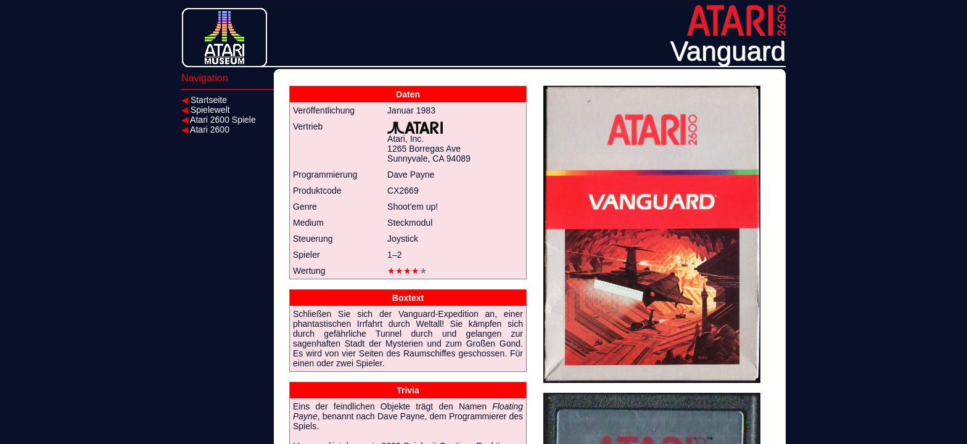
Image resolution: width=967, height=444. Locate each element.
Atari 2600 (205, 129)
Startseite (204, 100)
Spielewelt (205, 110)
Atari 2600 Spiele (218, 120)
